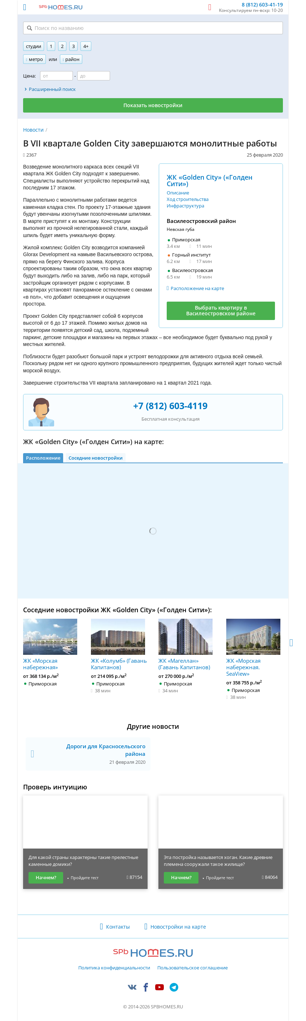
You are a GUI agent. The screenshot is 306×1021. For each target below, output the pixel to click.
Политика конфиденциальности (114, 968)
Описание (178, 192)
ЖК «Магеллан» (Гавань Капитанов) (185, 644)
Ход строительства (188, 199)
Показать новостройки (153, 105)
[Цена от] (56, 75)
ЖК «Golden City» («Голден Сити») (210, 180)
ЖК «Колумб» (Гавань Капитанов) (119, 644)
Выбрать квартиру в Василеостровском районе (220, 310)
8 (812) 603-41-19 (262, 5)
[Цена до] (93, 75)
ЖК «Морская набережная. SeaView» (253, 648)
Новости (33, 129)
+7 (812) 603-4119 (170, 405)
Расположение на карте (197, 288)
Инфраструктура (185, 205)
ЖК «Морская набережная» (50, 644)
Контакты (118, 926)
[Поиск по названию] (153, 28)
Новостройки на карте (178, 926)
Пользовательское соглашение (192, 968)
